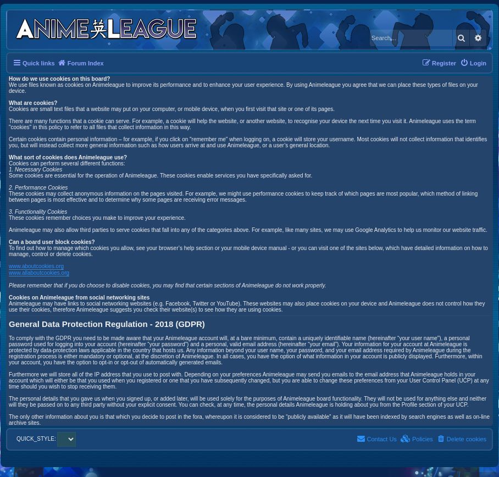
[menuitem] (473, 63)
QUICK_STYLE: (46, 439)
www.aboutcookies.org (36, 266)
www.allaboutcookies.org (39, 273)
